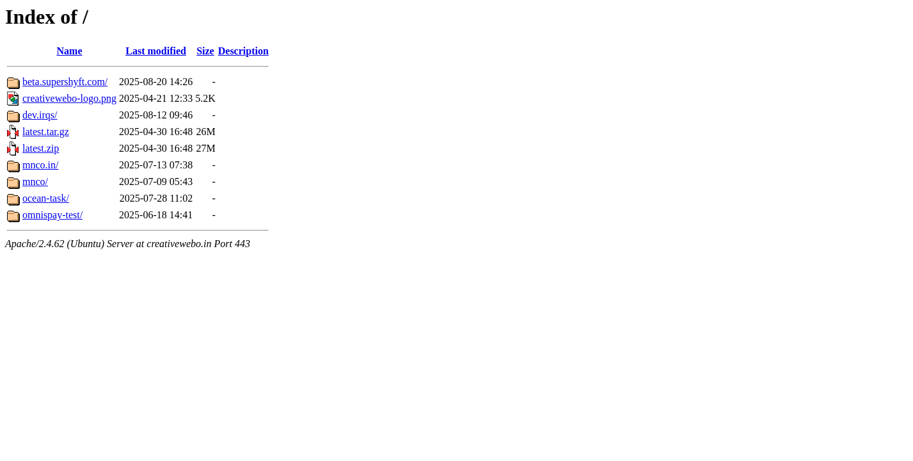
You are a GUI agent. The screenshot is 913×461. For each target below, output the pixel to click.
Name (70, 50)
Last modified (155, 50)
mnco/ (35, 181)
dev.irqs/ (40, 114)
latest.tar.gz (45, 131)
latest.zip (40, 148)
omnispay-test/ (52, 214)
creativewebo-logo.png (69, 98)
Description (243, 50)
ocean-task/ (45, 198)
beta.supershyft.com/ (64, 81)
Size (205, 50)
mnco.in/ (40, 164)
